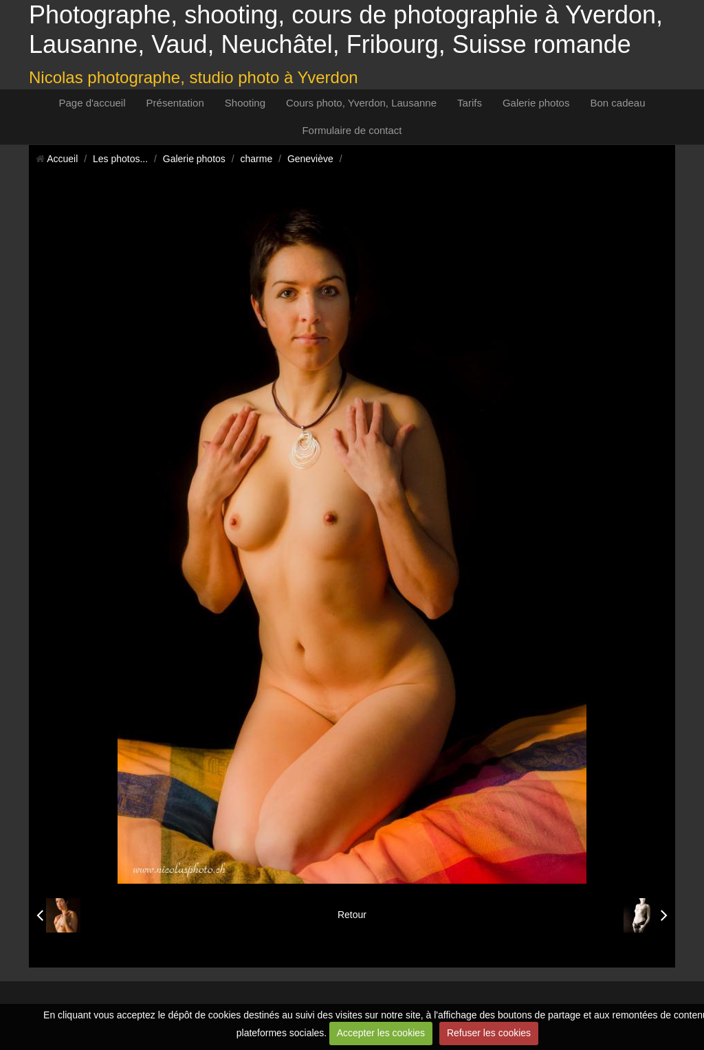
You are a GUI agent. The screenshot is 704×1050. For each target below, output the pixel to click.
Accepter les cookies (381, 1032)
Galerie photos (536, 103)
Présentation (175, 103)
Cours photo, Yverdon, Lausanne (361, 103)
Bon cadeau (617, 103)
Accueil (62, 158)
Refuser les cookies (489, 1032)
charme (257, 158)
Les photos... (120, 158)
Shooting (245, 103)
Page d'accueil (91, 103)
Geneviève (310, 158)
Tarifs (469, 103)
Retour (352, 914)
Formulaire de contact (352, 130)
